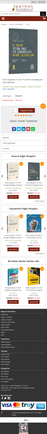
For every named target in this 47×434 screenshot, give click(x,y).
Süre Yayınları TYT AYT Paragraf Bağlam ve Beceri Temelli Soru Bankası (13, 185)
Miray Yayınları (13, 295)
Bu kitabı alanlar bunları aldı (23, 261)
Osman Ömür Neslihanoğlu (13, 188)
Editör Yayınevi (33, 295)
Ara (43, 14)
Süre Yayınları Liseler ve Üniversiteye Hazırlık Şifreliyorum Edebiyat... (33, 237)
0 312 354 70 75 (6, 390)
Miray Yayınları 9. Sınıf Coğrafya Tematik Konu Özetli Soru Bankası (13, 290)
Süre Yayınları (13, 190)
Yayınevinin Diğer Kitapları (23, 208)
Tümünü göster (39, 201)
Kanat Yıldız (34, 240)
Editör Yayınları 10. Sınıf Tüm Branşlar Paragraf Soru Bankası (34, 290)
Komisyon (13, 293)
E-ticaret (21, 420)
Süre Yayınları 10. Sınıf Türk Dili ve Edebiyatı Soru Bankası (34, 185)
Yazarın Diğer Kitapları (23, 156)
